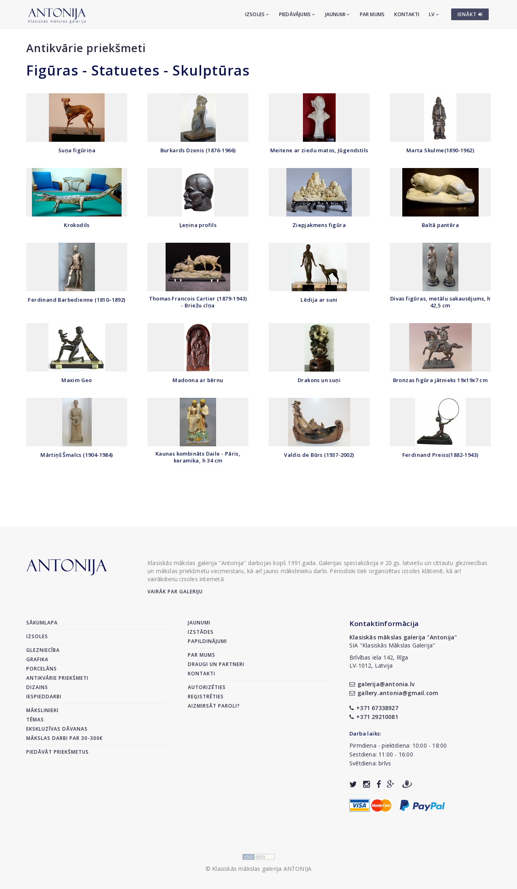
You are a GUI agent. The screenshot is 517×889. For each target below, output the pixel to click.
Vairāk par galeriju (175, 591)
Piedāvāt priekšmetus (57, 751)
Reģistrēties (206, 696)
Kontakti (406, 14)
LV (434, 14)
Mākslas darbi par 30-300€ (64, 738)
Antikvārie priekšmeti (86, 47)
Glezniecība (43, 650)
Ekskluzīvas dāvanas (57, 728)
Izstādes (201, 631)
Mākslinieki (42, 710)
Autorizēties (207, 687)
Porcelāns (41, 668)
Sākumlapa (42, 622)
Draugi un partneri (216, 664)
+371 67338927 (373, 708)
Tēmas (35, 719)
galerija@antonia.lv (381, 684)
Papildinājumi (207, 641)
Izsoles (257, 14)
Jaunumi (337, 14)
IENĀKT (470, 14)
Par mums (372, 14)
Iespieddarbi (43, 696)
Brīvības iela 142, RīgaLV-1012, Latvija (378, 661)
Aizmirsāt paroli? (214, 705)
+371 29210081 (373, 717)
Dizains (37, 687)
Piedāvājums (297, 14)
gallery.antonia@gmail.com (393, 693)
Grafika (37, 659)
